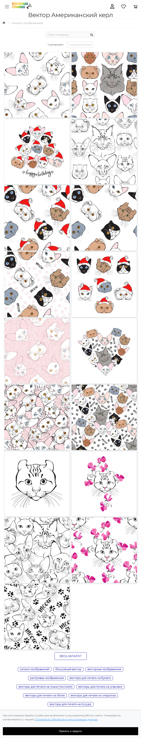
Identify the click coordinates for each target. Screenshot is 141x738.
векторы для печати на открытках (93, 695)
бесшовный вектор (68, 669)
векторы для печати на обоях (45, 695)
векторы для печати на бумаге (90, 678)
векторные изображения (104, 669)
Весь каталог (70, 656)
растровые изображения (47, 678)
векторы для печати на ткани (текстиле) (45, 686)
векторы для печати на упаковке (100, 686)
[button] (112, 6)
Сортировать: (56, 44)
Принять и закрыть (70, 731)
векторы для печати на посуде (70, 704)
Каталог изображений (27, 23)
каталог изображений (34, 669)
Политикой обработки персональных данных (66, 719)
